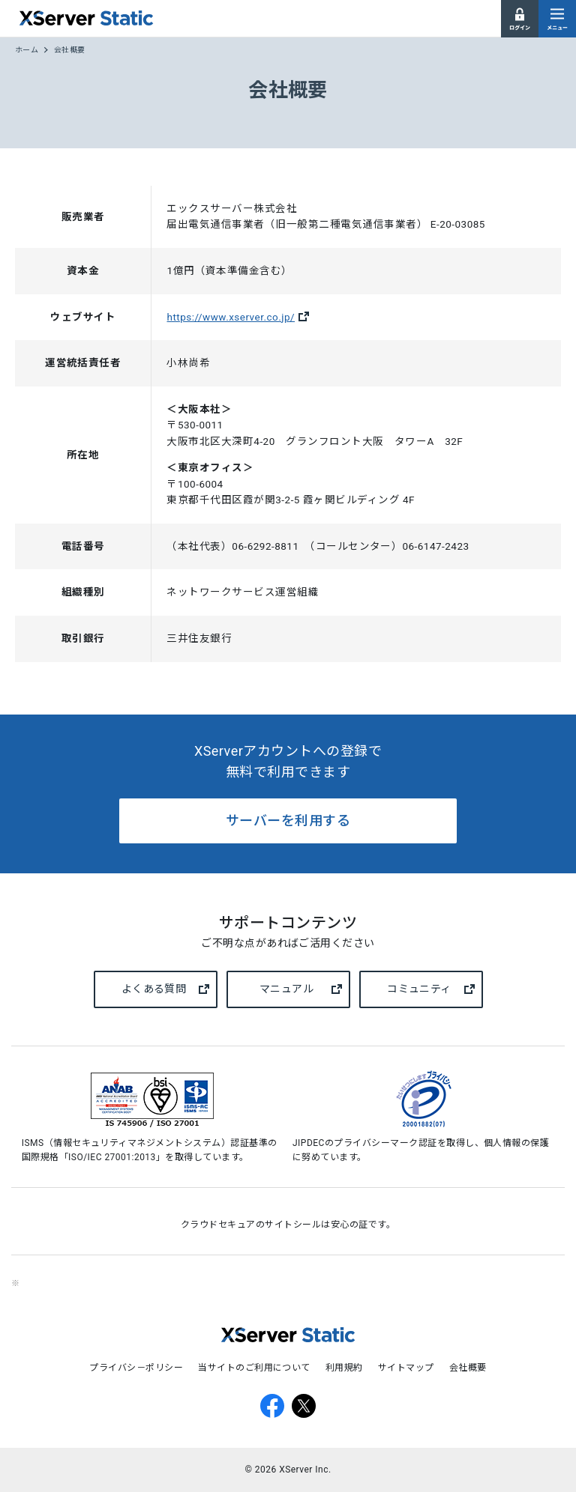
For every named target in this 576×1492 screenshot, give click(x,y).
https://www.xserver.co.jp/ (230, 317)
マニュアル (301, 989)
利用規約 (344, 1367)
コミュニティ (430, 989)
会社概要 (468, 1367)
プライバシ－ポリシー (136, 1367)
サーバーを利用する (288, 820)
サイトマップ (406, 1367)
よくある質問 (165, 989)
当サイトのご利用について (254, 1367)
